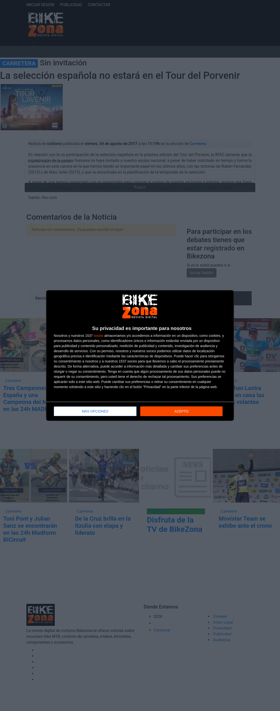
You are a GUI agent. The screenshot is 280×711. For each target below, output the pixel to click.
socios (98, 335)
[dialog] (140, 355)
